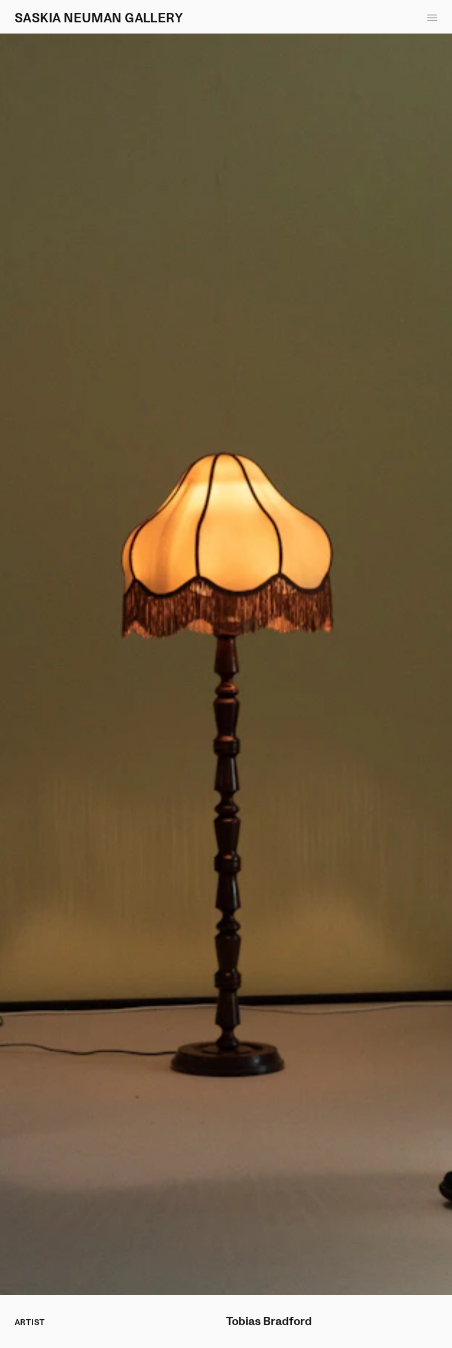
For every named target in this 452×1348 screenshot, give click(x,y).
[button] (432, 18)
